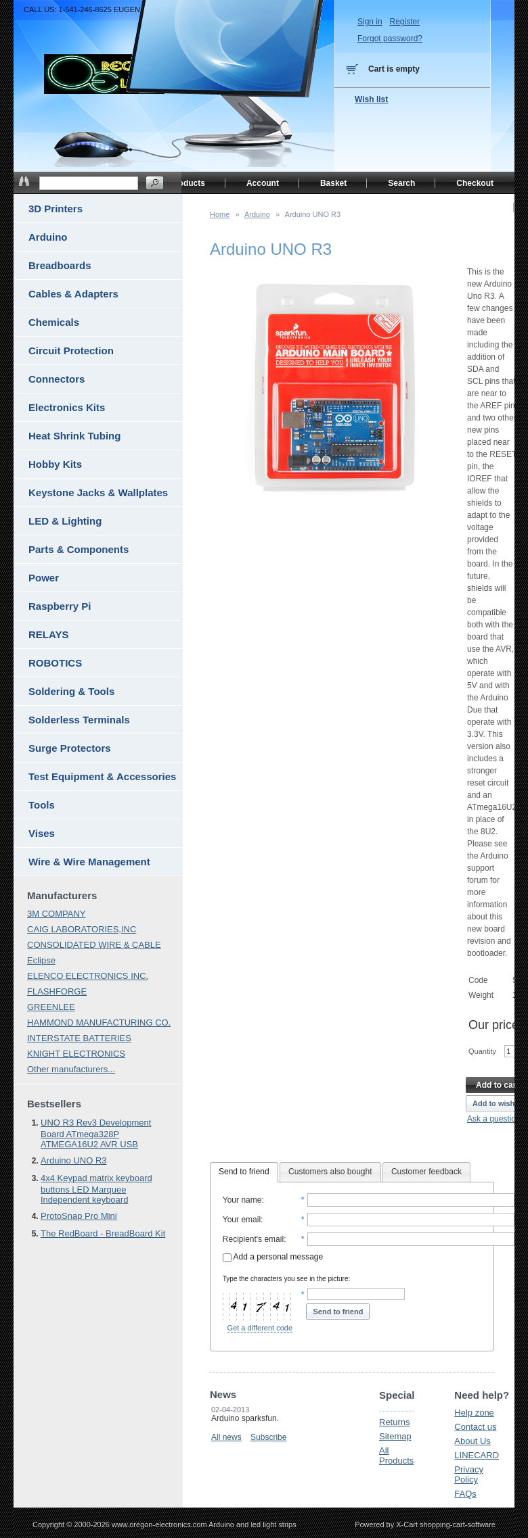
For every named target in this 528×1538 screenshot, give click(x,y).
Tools (41, 805)
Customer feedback (426, 1171)
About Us (472, 1441)
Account (262, 183)
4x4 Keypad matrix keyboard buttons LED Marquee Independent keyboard (96, 1189)
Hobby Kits (55, 464)
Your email (242, 1219)
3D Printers (55, 208)
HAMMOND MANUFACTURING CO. (99, 1022)
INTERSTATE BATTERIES (79, 1038)
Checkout (474, 183)
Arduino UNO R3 (74, 1160)
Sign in (369, 21)
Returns (394, 1422)
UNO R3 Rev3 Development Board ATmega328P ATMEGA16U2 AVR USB (96, 1133)
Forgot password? (389, 38)
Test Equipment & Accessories (102, 776)
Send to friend (244, 1171)
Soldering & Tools (71, 691)
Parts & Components (78, 549)
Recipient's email (253, 1239)
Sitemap (395, 1436)
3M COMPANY (56, 914)
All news (226, 1437)
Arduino (257, 214)
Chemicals (53, 322)
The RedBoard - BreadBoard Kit (103, 1233)
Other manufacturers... (71, 1069)
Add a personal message (273, 1256)
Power (43, 577)
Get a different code (259, 1328)
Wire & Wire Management (89, 861)
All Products (396, 1455)
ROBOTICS (55, 663)
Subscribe (268, 1437)
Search (401, 183)
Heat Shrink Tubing (74, 435)
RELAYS (48, 634)
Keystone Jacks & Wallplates (98, 492)
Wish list (371, 99)
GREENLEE (51, 1007)
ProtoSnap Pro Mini (79, 1216)
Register (404, 21)
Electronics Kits (66, 407)
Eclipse (41, 960)
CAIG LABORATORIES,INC (81, 929)
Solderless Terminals (79, 719)
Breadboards (59, 265)
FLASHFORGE (57, 991)
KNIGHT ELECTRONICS (76, 1054)
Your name (242, 1200)
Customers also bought (330, 1171)
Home (219, 214)
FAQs (465, 1494)
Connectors (56, 379)
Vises (41, 833)
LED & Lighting (65, 521)
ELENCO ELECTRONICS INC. (87, 976)
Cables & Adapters (73, 293)
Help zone (474, 1413)
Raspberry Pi (59, 606)
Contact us (475, 1427)
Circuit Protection (71, 350)
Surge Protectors (69, 748)
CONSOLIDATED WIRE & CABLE (94, 945)
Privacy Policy (468, 1474)
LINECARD (476, 1455)
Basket (333, 183)
